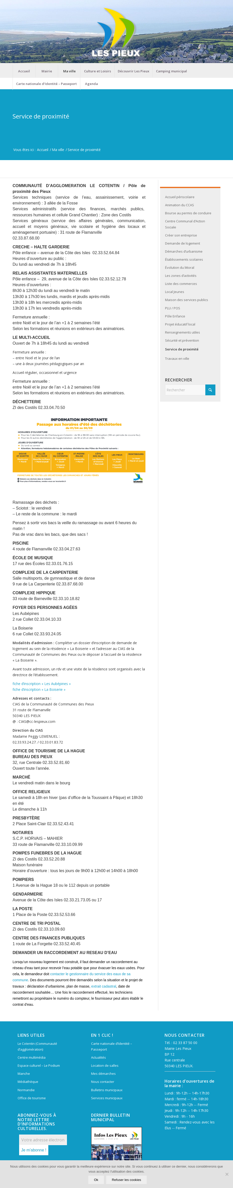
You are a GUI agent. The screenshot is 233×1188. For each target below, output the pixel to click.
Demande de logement (182, 243)
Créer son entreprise (181, 235)
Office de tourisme (32, 1098)
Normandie (26, 1090)
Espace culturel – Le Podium (39, 1065)
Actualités (98, 1057)
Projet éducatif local (180, 324)
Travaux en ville (177, 358)
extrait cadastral (103, 986)
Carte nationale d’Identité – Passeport (111, 1046)
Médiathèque (28, 1081)
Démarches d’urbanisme (184, 251)
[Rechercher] (190, 389)
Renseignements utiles (182, 332)
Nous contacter (102, 1081)
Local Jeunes (174, 291)
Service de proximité (41, 116)
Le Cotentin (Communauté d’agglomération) (37, 1046)
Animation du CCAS (179, 205)
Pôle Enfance (175, 316)
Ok (96, 1180)
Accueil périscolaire (180, 197)
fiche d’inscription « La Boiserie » (39, 689)
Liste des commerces (181, 283)
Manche (24, 1073)
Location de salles (105, 1065)
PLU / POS (172, 308)
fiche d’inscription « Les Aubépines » (42, 683)
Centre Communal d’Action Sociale (185, 224)
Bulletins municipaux (107, 1090)
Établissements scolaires (184, 259)
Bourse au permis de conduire (188, 213)
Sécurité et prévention (182, 340)
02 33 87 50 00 (185, 1042)
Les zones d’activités (181, 275)
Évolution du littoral (179, 267)
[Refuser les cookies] (226, 1174)
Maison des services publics (186, 300)
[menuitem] (24, 71)
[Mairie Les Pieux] (116, 32)
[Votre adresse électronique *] (43, 1140)
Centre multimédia (32, 1057)
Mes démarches (103, 1073)
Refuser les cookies (126, 1180)
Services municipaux (107, 1098)
